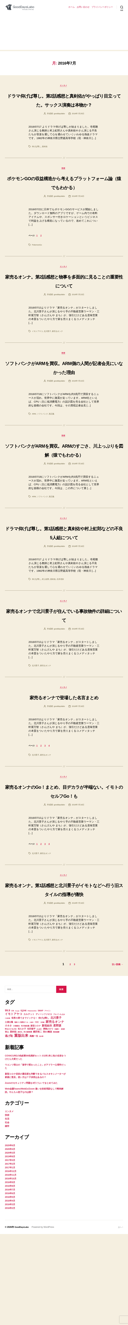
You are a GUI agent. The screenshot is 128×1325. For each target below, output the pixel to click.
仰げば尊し (37, 160)
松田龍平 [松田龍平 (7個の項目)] (31, 1120)
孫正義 (53, 456)
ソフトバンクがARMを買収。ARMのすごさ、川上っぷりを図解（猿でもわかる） (64, 497)
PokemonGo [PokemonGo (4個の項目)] (32, 1102)
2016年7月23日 (78, 327)
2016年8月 (10, 1277)
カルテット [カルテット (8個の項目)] (28, 1105)
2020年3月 (10, 1244)
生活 (7, 1209)
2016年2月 (10, 1299)
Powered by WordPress (44, 1318)
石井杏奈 (62, 641)
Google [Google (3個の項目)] (17, 1102)
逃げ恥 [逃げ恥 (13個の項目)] (9, 1126)
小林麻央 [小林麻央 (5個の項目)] (16, 1117)
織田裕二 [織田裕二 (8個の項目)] (37, 1122)
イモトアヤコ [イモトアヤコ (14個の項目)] (13, 1104)
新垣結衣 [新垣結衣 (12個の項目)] (47, 1116)
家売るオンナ (59, 364)
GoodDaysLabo (22, 1318)
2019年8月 (10, 1247)
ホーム (71, 9)
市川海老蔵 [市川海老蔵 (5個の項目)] (25, 1117)
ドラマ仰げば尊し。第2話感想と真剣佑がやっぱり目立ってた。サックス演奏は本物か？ (64, 108)
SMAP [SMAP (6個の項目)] (40, 1102)
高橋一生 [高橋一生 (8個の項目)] (33, 1127)
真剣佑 (45, 160)
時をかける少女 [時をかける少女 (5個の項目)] (11, 1120)
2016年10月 (10, 1269)
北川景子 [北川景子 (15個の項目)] (56, 1108)
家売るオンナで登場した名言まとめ (64, 765)
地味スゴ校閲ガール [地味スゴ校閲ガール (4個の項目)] (21, 1113)
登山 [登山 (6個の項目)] (7, 1123)
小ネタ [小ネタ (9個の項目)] (8, 1116)
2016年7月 (10, 1280)
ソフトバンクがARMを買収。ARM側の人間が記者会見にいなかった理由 (64, 404)
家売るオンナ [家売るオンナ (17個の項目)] (55, 1112)
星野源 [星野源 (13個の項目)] (57, 1116)
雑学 (7, 1217)
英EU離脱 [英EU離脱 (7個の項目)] (47, 1123)
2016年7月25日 (78, 127)
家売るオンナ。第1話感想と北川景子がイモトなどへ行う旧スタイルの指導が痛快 (64, 976)
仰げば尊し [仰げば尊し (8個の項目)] (43, 1109)
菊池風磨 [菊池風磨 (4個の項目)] (56, 1123)
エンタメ (64, 90)
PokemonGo (37, 268)
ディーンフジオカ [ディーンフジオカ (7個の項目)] (44, 1105)
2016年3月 (10, 1295)
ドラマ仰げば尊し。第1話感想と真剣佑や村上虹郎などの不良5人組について (64, 589)
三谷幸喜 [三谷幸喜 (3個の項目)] (7, 1109)
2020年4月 (10, 1240)
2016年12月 (10, 1262)
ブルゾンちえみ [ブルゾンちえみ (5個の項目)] (59, 1105)
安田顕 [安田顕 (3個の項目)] (42, 1113)
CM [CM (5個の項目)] (12, 1102)
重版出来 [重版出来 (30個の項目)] (21, 1126)
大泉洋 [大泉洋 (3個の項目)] (31, 1113)
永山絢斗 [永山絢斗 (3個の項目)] (39, 1120)
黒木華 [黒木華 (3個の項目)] (41, 1127)
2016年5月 (10, 1288)
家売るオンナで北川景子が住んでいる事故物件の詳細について (64, 677)
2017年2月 (10, 1255)
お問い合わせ (83, 9)
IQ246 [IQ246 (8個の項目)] (23, 1101)
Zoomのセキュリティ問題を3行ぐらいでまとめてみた (31, 1174)
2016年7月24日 (78, 219)
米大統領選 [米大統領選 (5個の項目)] (27, 1123)
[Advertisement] (64, 36)
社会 (7, 1213)
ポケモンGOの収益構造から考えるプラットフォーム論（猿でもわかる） (64, 200)
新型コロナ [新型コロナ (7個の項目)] (35, 1117)
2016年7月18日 (78, 516)
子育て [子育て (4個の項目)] (37, 1113)
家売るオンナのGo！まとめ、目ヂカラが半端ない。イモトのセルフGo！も (64, 868)
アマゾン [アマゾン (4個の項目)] (47, 1102)
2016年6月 (10, 1284)
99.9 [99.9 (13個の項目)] (7, 1101)
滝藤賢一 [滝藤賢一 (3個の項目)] (57, 1120)
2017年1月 (10, 1258)
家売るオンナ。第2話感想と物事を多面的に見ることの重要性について (64, 308)
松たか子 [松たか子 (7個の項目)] (22, 1120)
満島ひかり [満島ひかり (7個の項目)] (48, 1120)
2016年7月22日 (78, 423)
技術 (64, 182)
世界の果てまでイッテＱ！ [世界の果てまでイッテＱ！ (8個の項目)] (24, 1109)
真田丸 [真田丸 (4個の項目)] (20, 1123)
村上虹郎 (46, 641)
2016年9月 (10, 1273)
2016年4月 (10, 1291)
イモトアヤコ (37, 364)
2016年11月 (10, 1266)
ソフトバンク (43, 456)
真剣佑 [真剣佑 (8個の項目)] (13, 1122)
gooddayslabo (59, 127)
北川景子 (48, 364)
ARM (34, 456)
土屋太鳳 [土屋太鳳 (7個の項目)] (9, 1113)
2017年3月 (10, 1251)
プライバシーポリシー (102, 9)
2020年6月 (10, 1236)
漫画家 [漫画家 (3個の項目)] (63, 1120)
